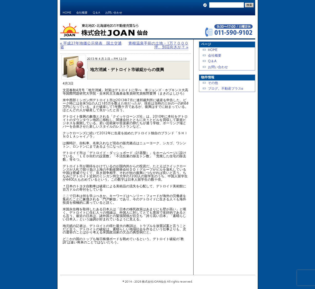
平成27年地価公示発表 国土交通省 (91, 45)
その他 (213, 83)
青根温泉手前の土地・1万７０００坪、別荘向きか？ (158, 45)
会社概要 (82, 12)
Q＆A (96, 12)
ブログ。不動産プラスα (225, 88)
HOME (67, 12)
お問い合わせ (113, 12)
